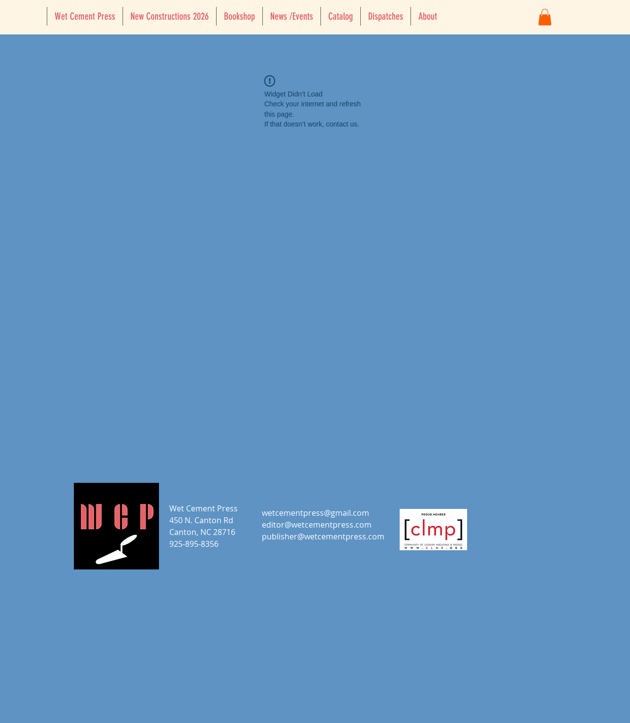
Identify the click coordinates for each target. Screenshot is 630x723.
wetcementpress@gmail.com (315, 512)
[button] (545, 17)
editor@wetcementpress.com (317, 524)
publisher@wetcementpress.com (323, 536)
